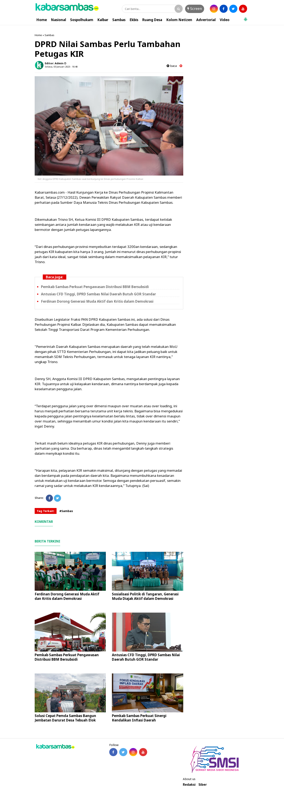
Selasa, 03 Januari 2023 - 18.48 (61, 66)
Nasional (58, 19)
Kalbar (102, 19)
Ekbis (134, 19)
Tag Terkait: (46, 511)
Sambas (118, 19)
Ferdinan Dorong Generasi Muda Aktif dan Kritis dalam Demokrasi (97, 301)
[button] (245, 18)
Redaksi (189, 784)
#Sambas (66, 511)
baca (172, 66)
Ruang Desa (152, 19)
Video (224, 19)
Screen (194, 8)
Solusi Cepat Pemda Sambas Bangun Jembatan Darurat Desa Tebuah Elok (65, 717)
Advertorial (206, 19)
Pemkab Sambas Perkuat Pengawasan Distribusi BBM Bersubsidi (95, 286)
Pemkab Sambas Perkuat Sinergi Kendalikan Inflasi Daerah (139, 717)
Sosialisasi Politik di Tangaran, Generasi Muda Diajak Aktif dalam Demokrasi (145, 596)
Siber (202, 784)
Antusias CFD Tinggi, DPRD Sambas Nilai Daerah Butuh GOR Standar (98, 294)
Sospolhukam (81, 19)
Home (41, 19)
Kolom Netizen (179, 19)
